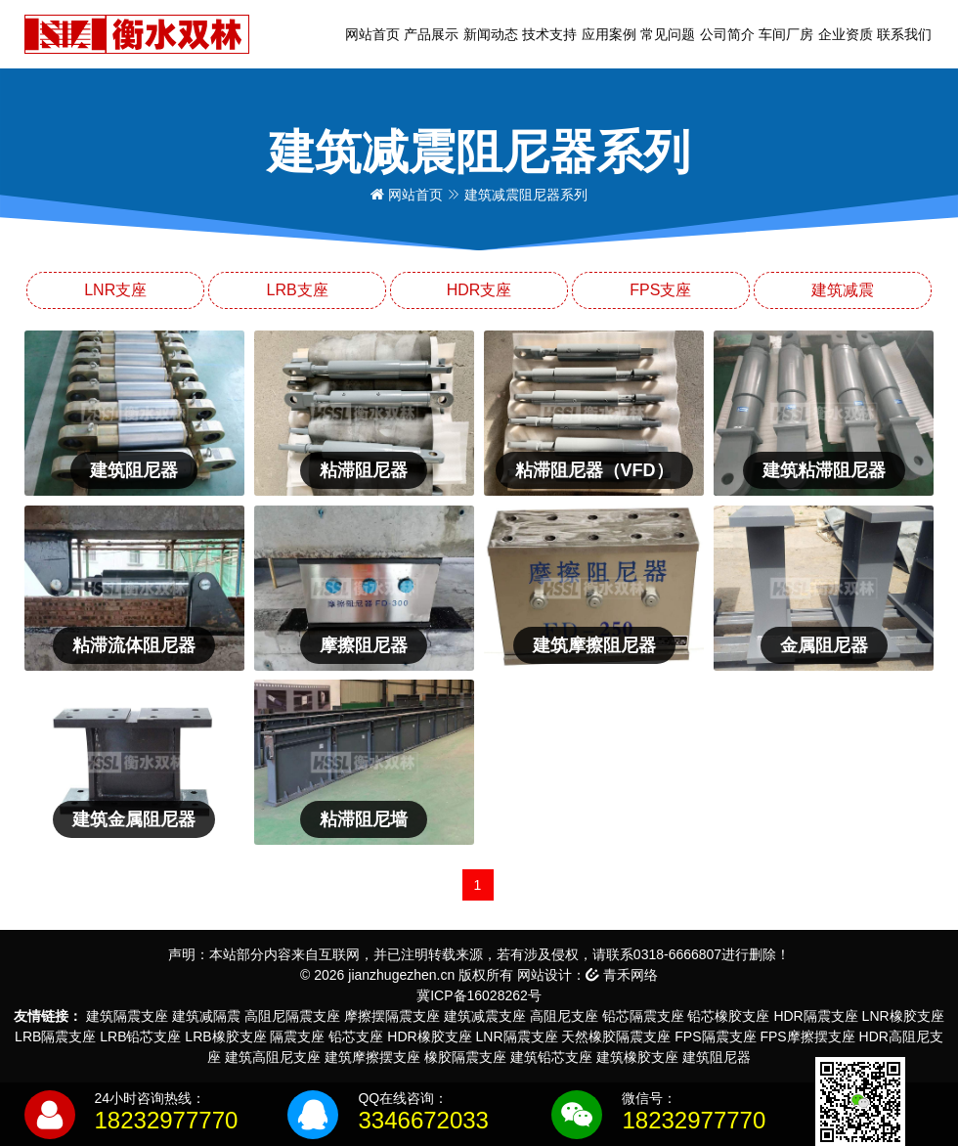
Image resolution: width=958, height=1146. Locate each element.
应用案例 (609, 34)
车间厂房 (786, 34)
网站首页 (372, 34)
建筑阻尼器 (716, 1057)
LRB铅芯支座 (140, 1036)
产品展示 (431, 34)
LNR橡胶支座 (903, 1016)
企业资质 (845, 34)
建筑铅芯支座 (551, 1057)
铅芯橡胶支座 (728, 1016)
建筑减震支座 (485, 1016)
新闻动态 (490, 34)
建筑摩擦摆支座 (372, 1057)
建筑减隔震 (206, 1016)
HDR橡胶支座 (429, 1036)
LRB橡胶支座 (225, 1036)
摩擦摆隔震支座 (392, 1016)
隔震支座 (297, 1036)
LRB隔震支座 (55, 1036)
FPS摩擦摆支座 (807, 1036)
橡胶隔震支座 (465, 1057)
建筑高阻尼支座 (273, 1057)
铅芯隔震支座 (643, 1016)
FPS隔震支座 (715, 1036)
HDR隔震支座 (815, 1016)
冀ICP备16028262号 (479, 995)
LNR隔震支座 (517, 1036)
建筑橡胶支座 (637, 1057)
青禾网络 (622, 975)
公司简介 (727, 34)
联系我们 (904, 34)
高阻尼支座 (564, 1016)
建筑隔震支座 (127, 1016)
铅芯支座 (355, 1036)
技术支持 (549, 34)
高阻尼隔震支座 (292, 1016)
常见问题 (667, 34)
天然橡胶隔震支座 (616, 1036)
